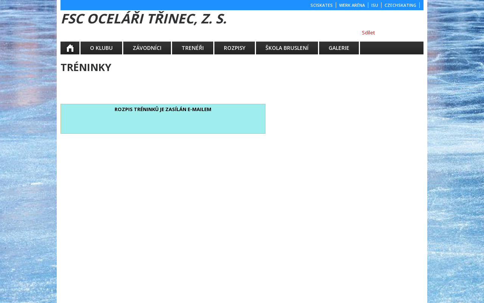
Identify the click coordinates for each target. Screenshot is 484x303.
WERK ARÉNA (352, 5)
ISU (374, 5)
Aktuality (75, 47)
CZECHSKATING (400, 5)
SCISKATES (321, 5)
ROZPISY (234, 47)
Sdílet (368, 32)
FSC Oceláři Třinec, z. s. (143, 18)
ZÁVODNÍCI (147, 47)
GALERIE (339, 47)
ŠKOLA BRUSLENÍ (287, 47)
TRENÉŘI (193, 47)
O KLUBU (101, 47)
